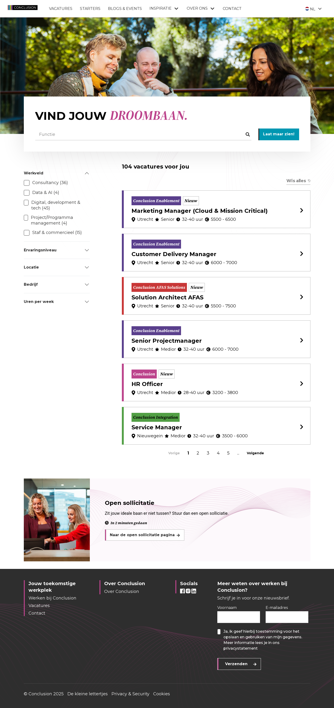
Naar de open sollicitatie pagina (142, 535)
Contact (232, 8)
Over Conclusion (121, 591)
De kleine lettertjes (87, 693)
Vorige (174, 453)
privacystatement (240, 648)
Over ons (201, 9)
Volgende (255, 453)
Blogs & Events (125, 8)
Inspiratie (164, 9)
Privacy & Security (130, 693)
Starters (90, 8)
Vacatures (60, 8)
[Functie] (143, 134)
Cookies (161, 693)
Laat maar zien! (278, 134)
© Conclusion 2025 (44, 693)
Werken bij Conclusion (52, 598)
